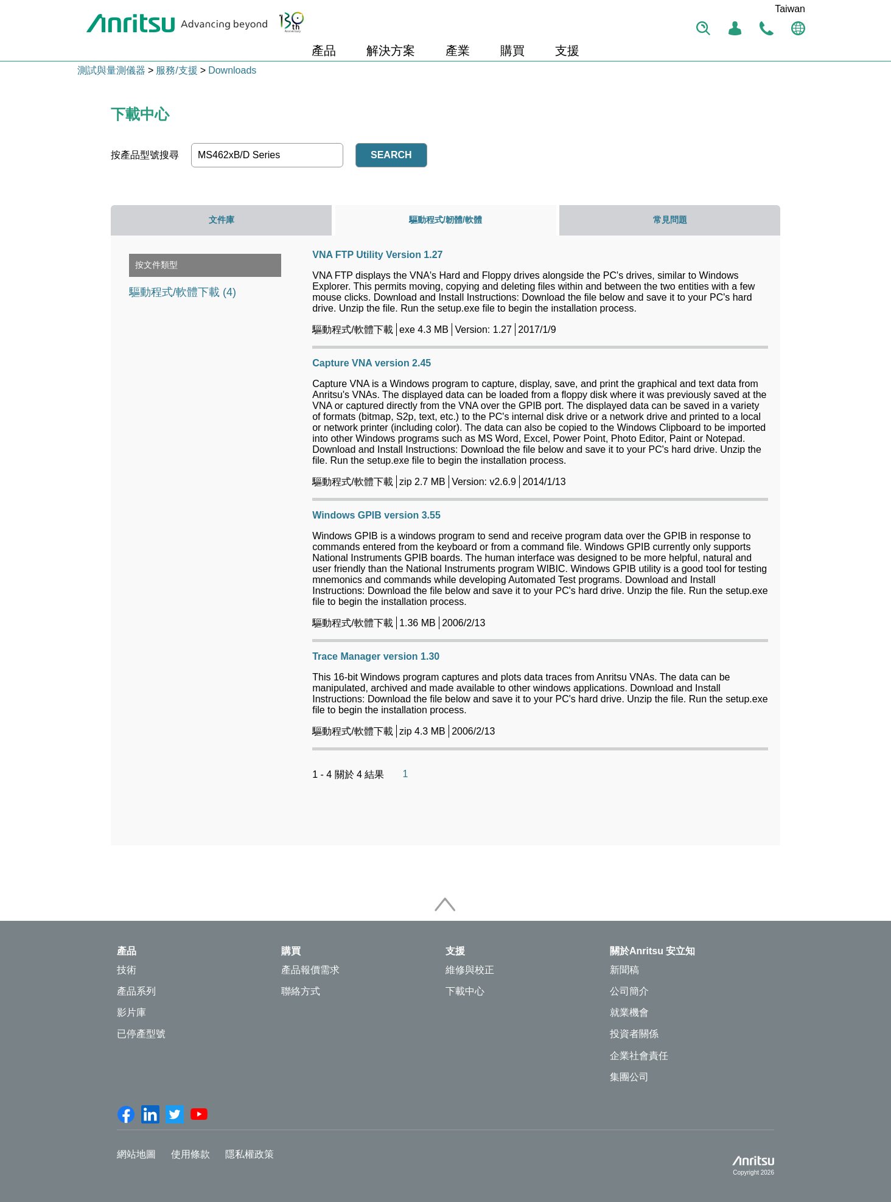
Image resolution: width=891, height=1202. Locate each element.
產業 (458, 50)
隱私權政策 (249, 1154)
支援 (567, 50)
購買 (512, 50)
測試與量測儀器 (111, 70)
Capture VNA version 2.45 (371, 363)
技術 (126, 970)
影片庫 (131, 1012)
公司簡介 (629, 991)
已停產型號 (141, 1034)
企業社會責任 (639, 1055)
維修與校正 (470, 970)
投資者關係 (634, 1034)
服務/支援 (176, 70)
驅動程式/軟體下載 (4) (182, 292)
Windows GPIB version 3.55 (376, 515)
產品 (324, 50)
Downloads (232, 70)
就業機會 (629, 1012)
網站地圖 (136, 1154)
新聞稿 (624, 970)
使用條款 (190, 1154)
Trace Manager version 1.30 (375, 656)
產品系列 (136, 991)
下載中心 (465, 991)
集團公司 (629, 1077)
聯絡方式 (300, 991)
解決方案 (390, 50)
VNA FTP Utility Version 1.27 (377, 255)
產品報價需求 (310, 970)
